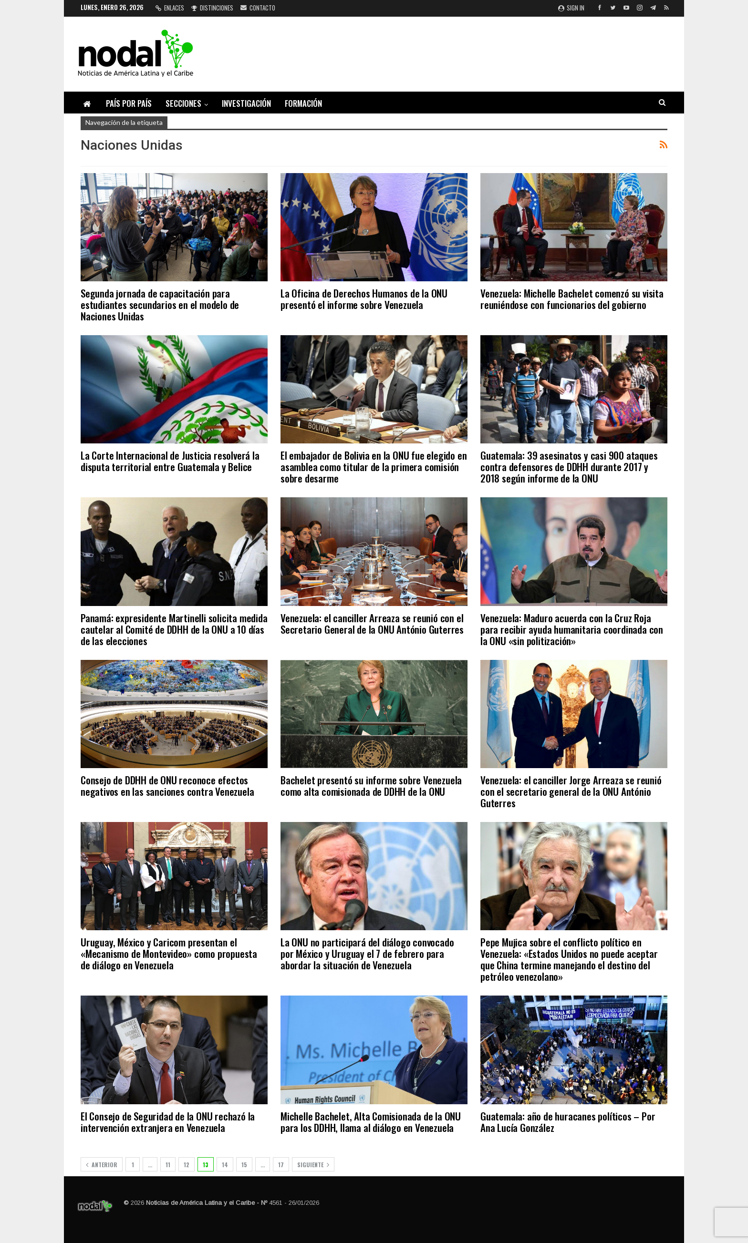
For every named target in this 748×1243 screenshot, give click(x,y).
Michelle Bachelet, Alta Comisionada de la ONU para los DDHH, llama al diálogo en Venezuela (370, 1122)
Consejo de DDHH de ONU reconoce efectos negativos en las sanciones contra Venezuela (167, 785)
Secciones (183, 103)
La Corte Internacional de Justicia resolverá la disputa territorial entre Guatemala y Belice (170, 461)
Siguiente (313, 1165)
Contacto (257, 7)
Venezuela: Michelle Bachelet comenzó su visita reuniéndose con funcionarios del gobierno (572, 299)
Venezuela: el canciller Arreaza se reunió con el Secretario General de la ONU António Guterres (372, 623)
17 (281, 1165)
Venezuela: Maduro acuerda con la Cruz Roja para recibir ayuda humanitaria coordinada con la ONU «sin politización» (571, 629)
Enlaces (170, 7)
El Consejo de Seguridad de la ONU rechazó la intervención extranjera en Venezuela (168, 1122)
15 (244, 1165)
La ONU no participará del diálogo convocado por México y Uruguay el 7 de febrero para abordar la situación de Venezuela (367, 953)
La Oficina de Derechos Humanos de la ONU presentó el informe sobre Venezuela (363, 299)
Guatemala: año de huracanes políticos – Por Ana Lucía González (567, 1122)
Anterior (101, 1165)
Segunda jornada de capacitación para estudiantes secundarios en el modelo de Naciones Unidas (160, 304)
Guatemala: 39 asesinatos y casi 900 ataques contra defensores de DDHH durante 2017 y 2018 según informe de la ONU (568, 466)
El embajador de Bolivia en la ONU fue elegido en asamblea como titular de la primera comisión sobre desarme (373, 466)
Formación (303, 103)
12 (186, 1165)
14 (225, 1165)
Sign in (571, 7)
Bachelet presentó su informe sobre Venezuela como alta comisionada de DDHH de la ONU (371, 785)
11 (168, 1165)
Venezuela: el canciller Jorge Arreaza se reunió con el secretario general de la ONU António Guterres (571, 791)
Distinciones (212, 7)
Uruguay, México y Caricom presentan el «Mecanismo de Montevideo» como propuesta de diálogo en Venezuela (169, 953)
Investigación (246, 103)
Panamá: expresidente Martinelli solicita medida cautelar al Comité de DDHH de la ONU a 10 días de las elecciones (174, 629)
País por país (129, 103)
